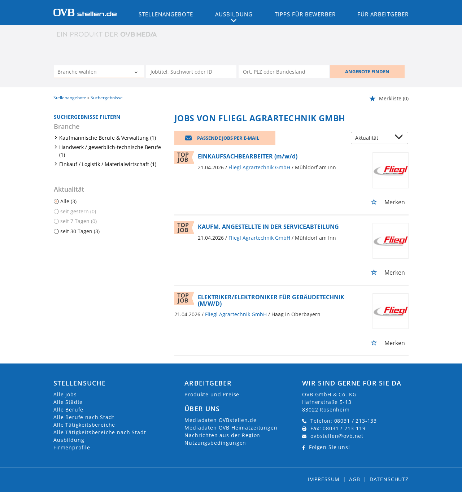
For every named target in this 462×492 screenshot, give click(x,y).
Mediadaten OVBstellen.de (220, 420)
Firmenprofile (71, 447)
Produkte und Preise (211, 394)
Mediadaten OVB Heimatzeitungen (230, 427)
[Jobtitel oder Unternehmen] (191, 71)
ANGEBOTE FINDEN (367, 71)
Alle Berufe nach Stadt (83, 417)
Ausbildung (68, 439)
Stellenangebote (166, 14)
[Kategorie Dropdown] (137, 72)
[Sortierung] (372, 138)
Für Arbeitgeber (383, 14)
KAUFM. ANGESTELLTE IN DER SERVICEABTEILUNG (268, 227)
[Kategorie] (92, 72)
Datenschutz (389, 479)
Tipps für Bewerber (305, 14)
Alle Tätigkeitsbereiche (84, 424)
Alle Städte (68, 402)
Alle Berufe (68, 409)
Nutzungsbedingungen (215, 442)
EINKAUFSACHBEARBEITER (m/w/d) (247, 156)
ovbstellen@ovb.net (336, 435)
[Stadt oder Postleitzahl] (284, 71)
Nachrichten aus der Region (222, 435)
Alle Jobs (65, 394)
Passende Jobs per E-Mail (228, 138)
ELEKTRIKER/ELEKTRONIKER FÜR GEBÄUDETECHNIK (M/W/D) (271, 300)
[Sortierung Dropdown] (400, 138)
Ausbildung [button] (234, 14)
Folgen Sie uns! (329, 447)
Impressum (324, 479)
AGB (354, 479)
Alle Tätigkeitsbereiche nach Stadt (99, 432)
